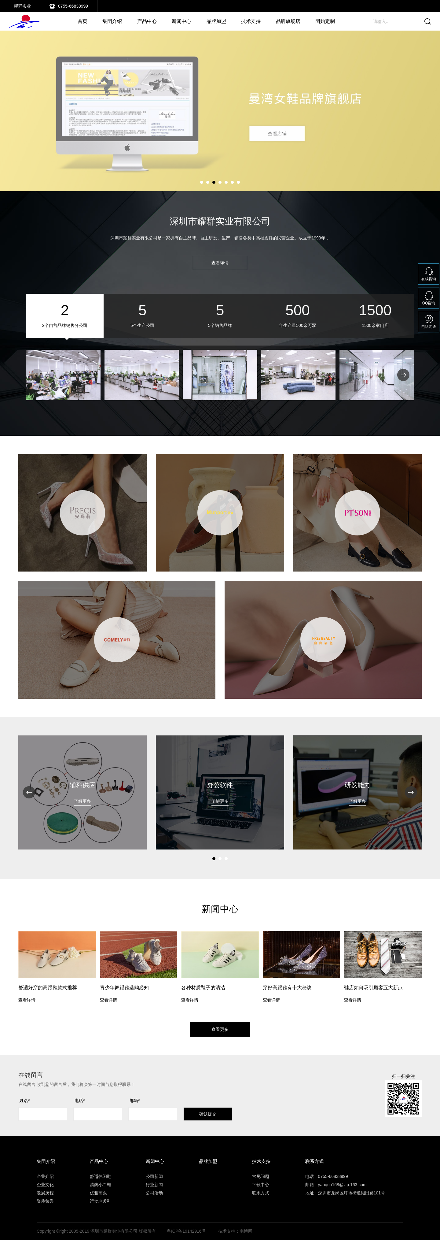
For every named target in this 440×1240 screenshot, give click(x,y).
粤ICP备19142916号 (186, 1231)
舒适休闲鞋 (100, 1176)
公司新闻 (154, 1176)
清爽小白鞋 (100, 1184)
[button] (201, 182)
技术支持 (251, 21)
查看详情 (220, 262)
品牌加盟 (216, 21)
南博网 (246, 1231)
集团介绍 (112, 21)
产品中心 (147, 21)
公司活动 (154, 1192)
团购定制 (325, 21)
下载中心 (260, 1184)
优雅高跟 (98, 1192)
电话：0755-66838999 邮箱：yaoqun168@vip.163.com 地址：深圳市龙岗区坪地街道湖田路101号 (345, 1184)
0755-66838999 (73, 6)
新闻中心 (181, 21)
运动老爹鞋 (100, 1201)
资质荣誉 (45, 1201)
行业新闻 (154, 1184)
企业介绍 (45, 1176)
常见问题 (260, 1176)
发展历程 (45, 1192)
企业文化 (45, 1184)
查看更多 (220, 1029)
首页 (82, 21)
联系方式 (260, 1192)
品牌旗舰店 (288, 21)
